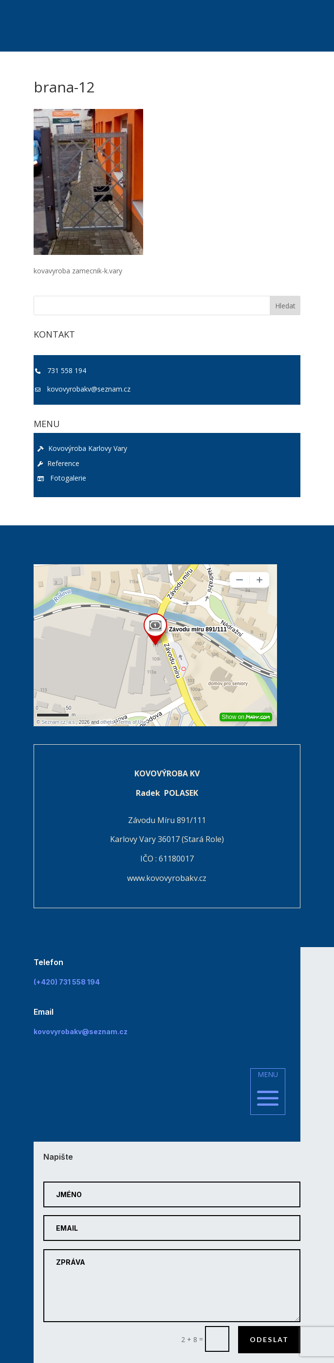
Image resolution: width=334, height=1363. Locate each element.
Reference (58, 463)
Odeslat (269, 1339)
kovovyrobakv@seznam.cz (88, 389)
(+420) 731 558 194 (67, 982)
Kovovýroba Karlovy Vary (82, 448)
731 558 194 (66, 370)
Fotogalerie (61, 478)
